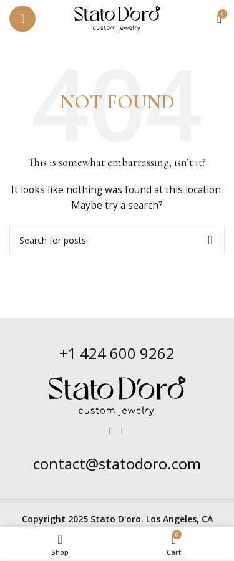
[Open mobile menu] (22, 18)
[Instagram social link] (123, 431)
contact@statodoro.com (117, 463)
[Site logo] (117, 18)
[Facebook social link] (111, 431)
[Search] (117, 240)
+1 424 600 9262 (117, 353)
